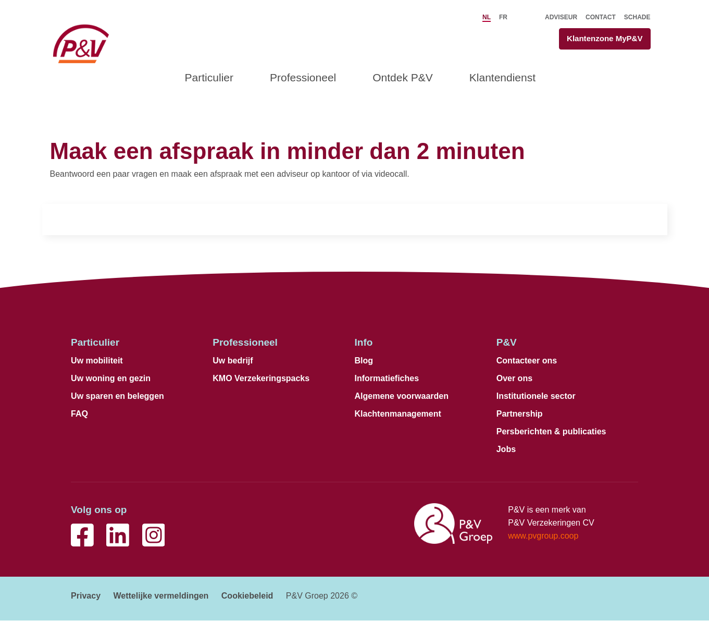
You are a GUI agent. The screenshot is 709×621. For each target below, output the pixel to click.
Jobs (506, 449)
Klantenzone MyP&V (602, 38)
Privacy (86, 596)
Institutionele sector (536, 396)
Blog (364, 361)
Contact (601, 17)
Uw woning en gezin (111, 378)
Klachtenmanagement (398, 414)
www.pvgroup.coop (543, 536)
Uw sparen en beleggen (117, 396)
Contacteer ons (526, 361)
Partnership (519, 414)
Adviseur (561, 17)
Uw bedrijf (233, 361)
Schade (637, 17)
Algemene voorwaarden (402, 396)
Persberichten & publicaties (551, 432)
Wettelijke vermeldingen (160, 596)
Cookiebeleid (247, 596)
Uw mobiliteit (97, 361)
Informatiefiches (387, 378)
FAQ (79, 414)
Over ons (514, 378)
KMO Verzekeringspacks (261, 378)
